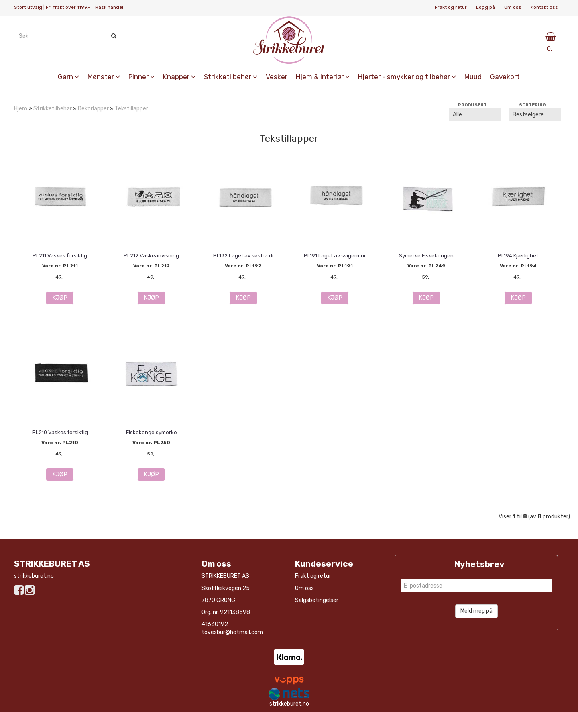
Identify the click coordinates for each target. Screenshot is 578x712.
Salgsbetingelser (316, 600)
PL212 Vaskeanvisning (151, 256)
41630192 (214, 624)
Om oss (512, 7)
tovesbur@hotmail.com (232, 632)
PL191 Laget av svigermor (335, 256)
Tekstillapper (131, 108)
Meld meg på (476, 611)
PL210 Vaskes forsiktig (60, 432)
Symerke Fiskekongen (426, 256)
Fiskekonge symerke (151, 432)
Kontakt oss (544, 7)
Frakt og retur (451, 7)
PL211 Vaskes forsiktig (60, 256)
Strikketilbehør (52, 108)
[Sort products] (535, 114)
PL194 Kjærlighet (518, 256)
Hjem (20, 108)
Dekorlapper (93, 108)
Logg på (485, 7)
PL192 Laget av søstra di (243, 256)
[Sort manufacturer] (475, 114)
